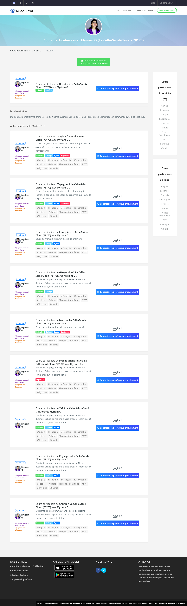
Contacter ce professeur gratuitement (117, 88)
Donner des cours (166, 10)
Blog (153, 2)
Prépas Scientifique (164, 133)
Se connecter (124, 10)
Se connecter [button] (167, 2)
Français (165, 114)
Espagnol (164, 110)
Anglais (164, 105)
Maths (165, 127)
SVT (165, 139)
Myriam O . (37, 50)
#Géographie (80, 160)
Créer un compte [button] (144, 10)
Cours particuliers (19, 50)
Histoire (165, 123)
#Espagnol (53, 160)
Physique (164, 143)
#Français (66, 160)
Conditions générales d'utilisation (27, 566)
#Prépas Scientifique (69, 164)
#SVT (84, 164)
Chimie (164, 148)
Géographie (164, 118)
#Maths (52, 164)
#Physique (42, 168)
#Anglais (41, 160)
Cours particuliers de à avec (61, 86)
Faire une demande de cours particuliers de (93, 62)
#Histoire (41, 164)
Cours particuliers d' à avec (60, 138)
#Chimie (54, 168)
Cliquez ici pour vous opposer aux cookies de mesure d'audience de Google (155, 603)
